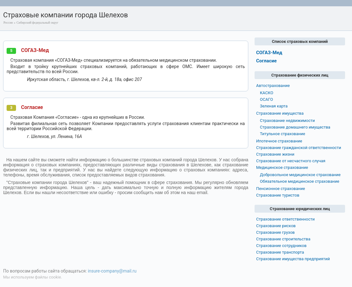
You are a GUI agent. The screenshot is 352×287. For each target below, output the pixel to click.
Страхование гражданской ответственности (298, 147)
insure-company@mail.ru (112, 270)
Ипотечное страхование (279, 141)
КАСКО (266, 92)
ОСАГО (266, 99)
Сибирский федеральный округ (37, 22)
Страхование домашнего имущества (295, 127)
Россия (8, 22)
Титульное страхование (282, 133)
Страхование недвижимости (287, 120)
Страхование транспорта (280, 252)
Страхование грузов (275, 232)
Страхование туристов (277, 195)
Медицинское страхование (282, 167)
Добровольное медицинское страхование (300, 174)
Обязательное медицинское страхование (299, 181)
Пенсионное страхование (280, 188)
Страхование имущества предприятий (293, 258)
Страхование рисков (276, 225)
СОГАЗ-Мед (35, 50)
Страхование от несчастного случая (290, 160)
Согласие (32, 107)
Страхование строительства (283, 239)
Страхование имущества (280, 113)
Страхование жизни (275, 154)
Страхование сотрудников (281, 245)
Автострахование (273, 85)
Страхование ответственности (285, 219)
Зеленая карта (274, 106)
